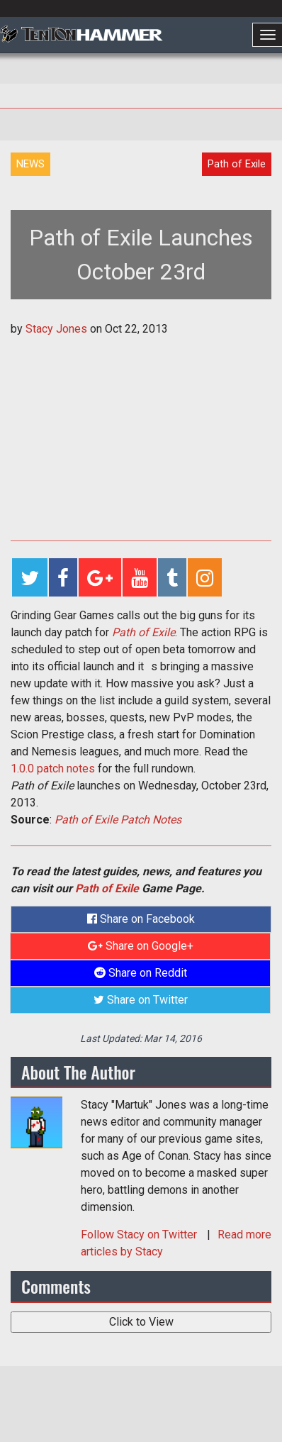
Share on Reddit (140, 973)
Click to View (141, 1322)
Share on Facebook (141, 919)
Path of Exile (143, 632)
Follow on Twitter (140, 1234)
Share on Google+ (140, 946)
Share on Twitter (141, 999)
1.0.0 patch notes (53, 768)
